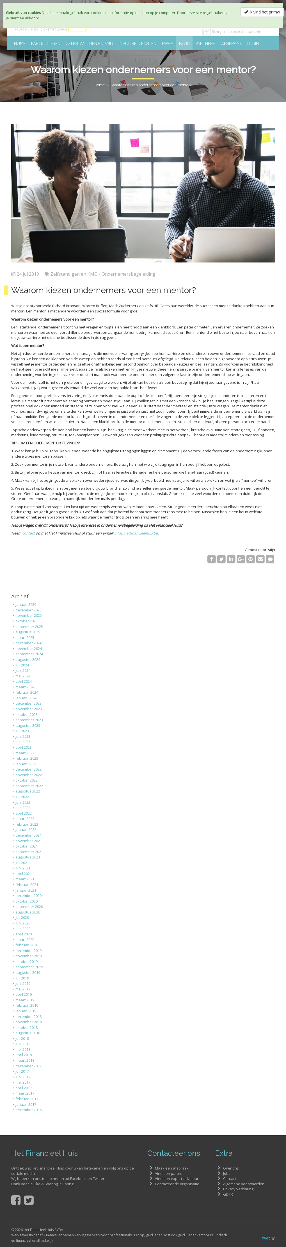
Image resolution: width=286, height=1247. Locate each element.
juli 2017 (22, 1071)
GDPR (228, 1194)
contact (28, 533)
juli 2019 (22, 978)
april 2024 (23, 681)
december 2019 (28, 950)
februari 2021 (26, 884)
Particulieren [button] (45, 43)
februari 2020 (26, 944)
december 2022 (28, 769)
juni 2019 (22, 983)
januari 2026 (25, 604)
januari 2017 (25, 1104)
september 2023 (29, 719)
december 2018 (28, 1016)
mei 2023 (22, 741)
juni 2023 (22, 736)
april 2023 (23, 747)
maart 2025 (24, 637)
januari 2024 (25, 697)
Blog (184, 43)
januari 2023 (25, 763)
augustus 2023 (27, 725)
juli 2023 (22, 730)
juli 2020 (22, 917)
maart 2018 (24, 1060)
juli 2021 (22, 862)
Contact (229, 1178)
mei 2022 (22, 807)
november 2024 (28, 648)
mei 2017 (22, 1082)
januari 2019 (25, 1010)
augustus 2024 (27, 659)
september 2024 (29, 653)
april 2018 (23, 1054)
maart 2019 (24, 999)
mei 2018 (22, 1049)
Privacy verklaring (238, 1188)
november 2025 (28, 615)
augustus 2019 (27, 972)
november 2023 (28, 708)
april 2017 (23, 1087)
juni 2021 (22, 868)
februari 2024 (26, 692)
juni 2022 (22, 802)
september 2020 (29, 906)
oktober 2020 (26, 901)
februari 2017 (26, 1098)
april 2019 (23, 994)
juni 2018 (22, 1043)
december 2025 (28, 610)
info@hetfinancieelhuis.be (136, 533)
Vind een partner (169, 1173)
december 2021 (28, 835)
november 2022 (28, 774)
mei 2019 (22, 989)
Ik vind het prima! (262, 12)
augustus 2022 (27, 791)
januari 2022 (25, 829)
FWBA (167, 43)
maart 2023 (24, 752)
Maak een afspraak (172, 1168)
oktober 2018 (26, 1027)
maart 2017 (24, 1093)
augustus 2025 (27, 631)
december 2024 (28, 642)
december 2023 (28, 703)
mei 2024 (22, 676)
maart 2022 (24, 818)
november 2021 (28, 840)
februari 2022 (26, 824)
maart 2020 (24, 939)
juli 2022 (22, 796)
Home (20, 43)
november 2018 (28, 1021)
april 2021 (23, 873)
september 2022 (29, 785)
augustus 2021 (27, 857)
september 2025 (29, 626)
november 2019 (28, 955)
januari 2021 (25, 890)
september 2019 (29, 966)
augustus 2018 (27, 1032)
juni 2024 (22, 670)
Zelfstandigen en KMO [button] (89, 43)
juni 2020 (22, 923)
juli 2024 (22, 665)
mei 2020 (22, 928)
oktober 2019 (26, 961)
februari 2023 (26, 758)
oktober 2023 (26, 714)
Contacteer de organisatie (177, 1183)
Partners (205, 43)
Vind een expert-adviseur (176, 1178)
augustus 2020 (27, 912)
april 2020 (23, 934)
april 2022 (23, 813)
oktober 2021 (26, 846)
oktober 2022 (26, 780)
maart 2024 (24, 686)
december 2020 (28, 895)
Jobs (226, 1173)
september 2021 (29, 851)
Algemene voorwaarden (243, 1183)
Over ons (231, 1168)
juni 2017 (22, 1076)
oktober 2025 (26, 621)
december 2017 (28, 1065)
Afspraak (231, 43)
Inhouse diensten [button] (137, 43)
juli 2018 (22, 1038)
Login (253, 43)
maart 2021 (24, 878)
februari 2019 (26, 1005)
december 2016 (28, 1109)
